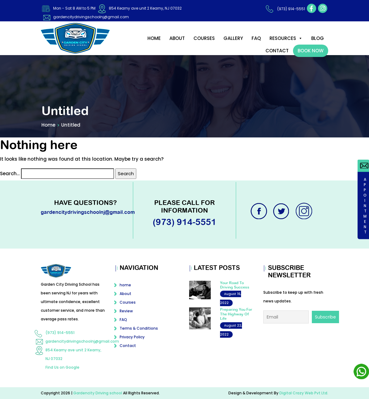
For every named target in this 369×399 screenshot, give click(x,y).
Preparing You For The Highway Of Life (236, 314)
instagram (322, 8)
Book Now (311, 50)
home (154, 38)
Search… (10, 173)
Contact (277, 50)
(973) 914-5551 (291, 8)
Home (48, 125)
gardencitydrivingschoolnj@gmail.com (91, 17)
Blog (317, 38)
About (177, 38)
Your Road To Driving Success (234, 285)
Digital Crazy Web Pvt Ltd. (303, 393)
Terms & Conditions (139, 328)
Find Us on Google (62, 367)
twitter (282, 211)
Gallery (233, 38)
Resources (286, 38)
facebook (311, 8)
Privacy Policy (132, 337)
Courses (204, 38)
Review (126, 311)
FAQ (256, 38)
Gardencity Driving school (98, 393)
